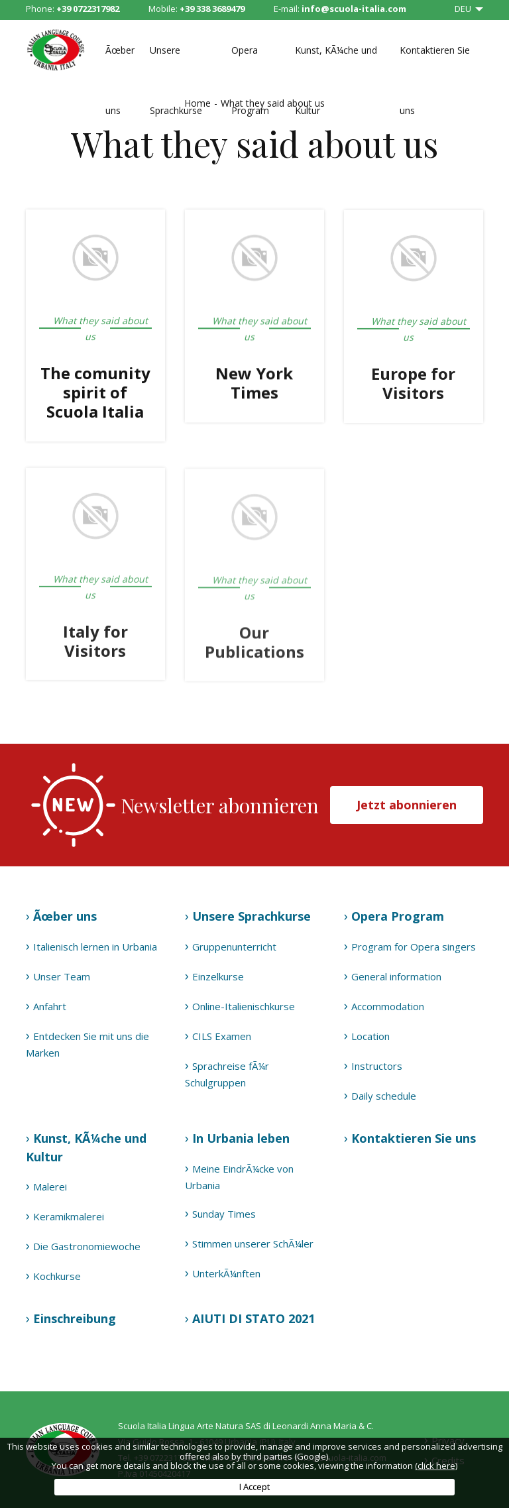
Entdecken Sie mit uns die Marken (87, 1044)
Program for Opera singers (413, 946)
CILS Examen (221, 1036)
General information (396, 976)
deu (464, 9)
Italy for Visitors (95, 643)
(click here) (436, 1466)
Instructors (376, 1066)
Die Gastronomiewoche (87, 1246)
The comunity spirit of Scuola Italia (95, 393)
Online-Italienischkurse (243, 1006)
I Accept (254, 1487)
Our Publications (254, 645)
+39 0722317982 (87, 9)
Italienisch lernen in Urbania (95, 946)
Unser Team (61, 976)
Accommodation (387, 1006)
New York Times (254, 383)
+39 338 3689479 (212, 9)
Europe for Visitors (413, 385)
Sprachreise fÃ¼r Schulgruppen (227, 1074)
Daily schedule (383, 1095)
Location (370, 1036)
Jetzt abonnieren (407, 805)
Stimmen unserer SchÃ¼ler (252, 1243)
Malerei (50, 1186)
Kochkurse (57, 1276)
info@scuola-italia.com (354, 9)
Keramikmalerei (68, 1216)
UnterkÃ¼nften (226, 1273)
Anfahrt (49, 1006)
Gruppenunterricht (234, 946)
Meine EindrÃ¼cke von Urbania (239, 1177)
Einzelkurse (218, 976)
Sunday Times (224, 1213)
